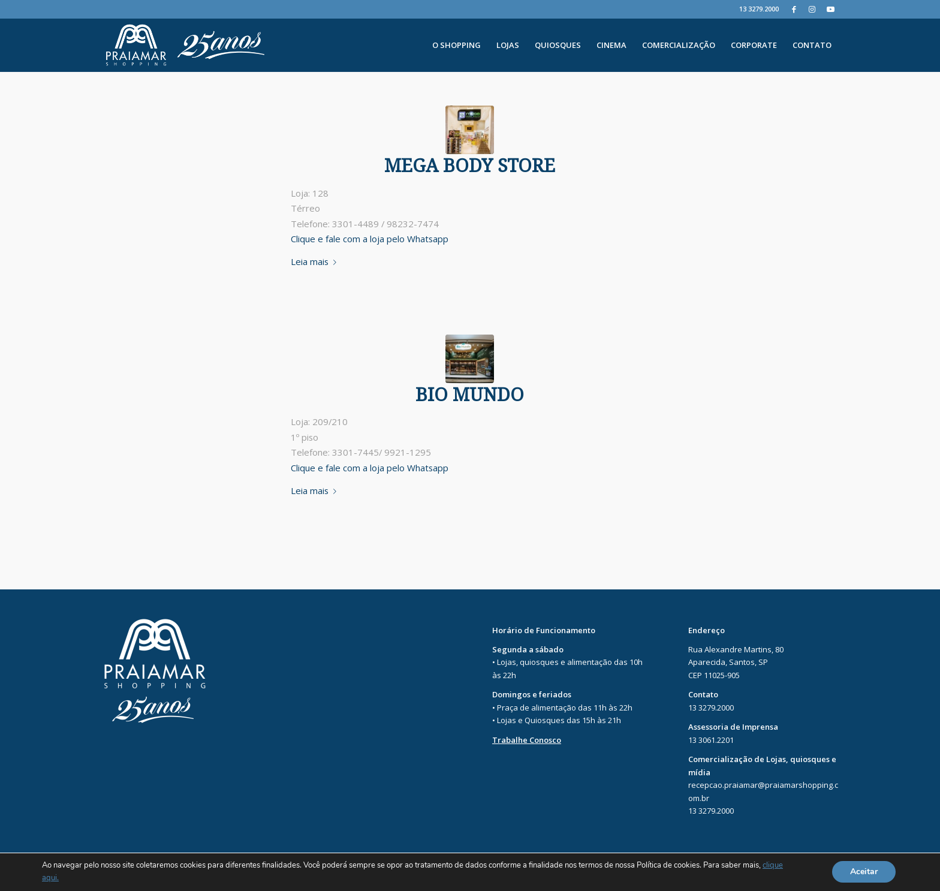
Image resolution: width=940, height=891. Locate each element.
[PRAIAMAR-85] (469, 359)
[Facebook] (794, 9)
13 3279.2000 (759, 8)
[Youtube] (830, 9)
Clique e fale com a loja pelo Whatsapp (369, 239)
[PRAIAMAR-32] (469, 130)
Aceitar (864, 872)
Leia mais (316, 261)
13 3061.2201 (711, 740)
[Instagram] (812, 9)
